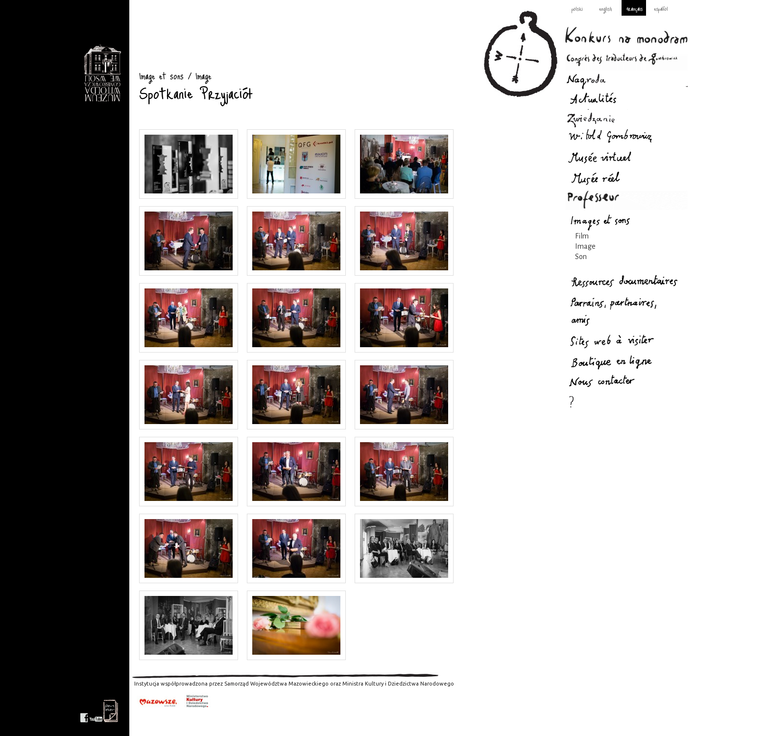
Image (585, 246)
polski (577, 8)
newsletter (110, 711)
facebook (84, 711)
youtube (96, 711)
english (605, 8)
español (661, 8)
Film (582, 236)
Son (581, 257)
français (634, 8)
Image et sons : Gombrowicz (102, 73)
